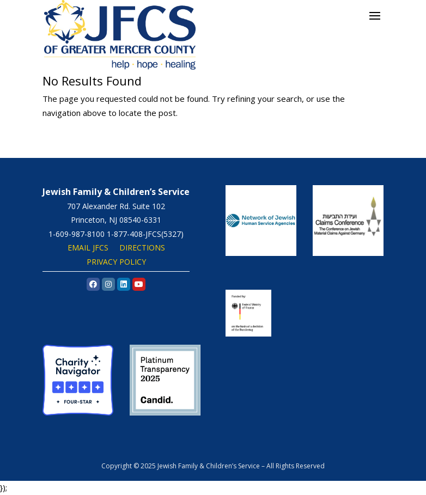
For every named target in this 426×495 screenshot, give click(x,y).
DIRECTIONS (142, 247)
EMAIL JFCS (88, 247)
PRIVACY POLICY (116, 261)
